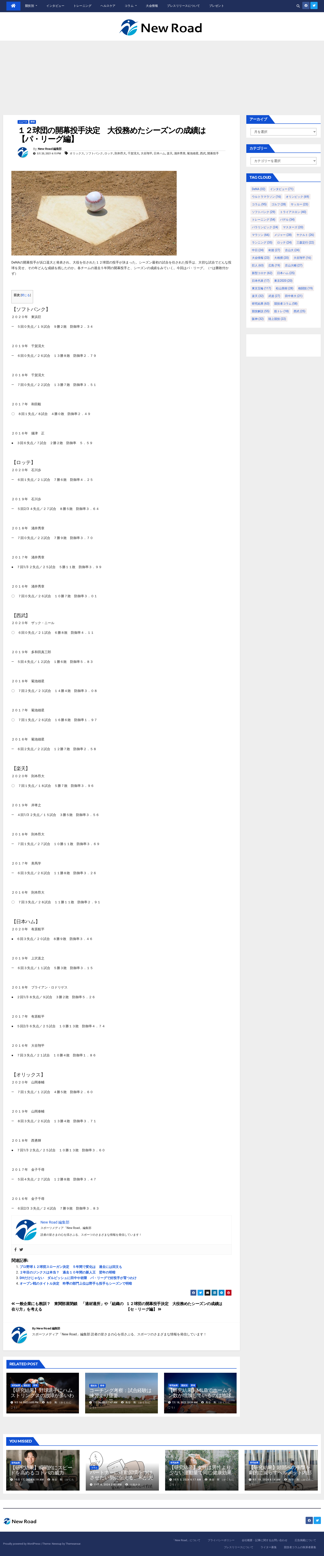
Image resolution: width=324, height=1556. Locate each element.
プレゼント (216, 6)
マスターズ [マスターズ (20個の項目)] (293, 227)
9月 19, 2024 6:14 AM (266, 1479)
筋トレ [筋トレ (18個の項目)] (281, 311)
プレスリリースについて (183, 6)
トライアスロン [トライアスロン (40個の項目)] (293, 212)
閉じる (25, 295)
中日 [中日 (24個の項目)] (258, 250)
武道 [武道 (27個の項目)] (274, 296)
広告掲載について (305, 1540)
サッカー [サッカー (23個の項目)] (299, 204)
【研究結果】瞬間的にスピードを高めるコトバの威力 (41, 1470)
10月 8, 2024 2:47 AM (108, 1484)
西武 (203, 153)
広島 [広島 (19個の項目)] (274, 265)
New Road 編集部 (50, 149)
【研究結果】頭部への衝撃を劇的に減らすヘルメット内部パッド (280, 1472)
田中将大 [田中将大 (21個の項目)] (294, 296)
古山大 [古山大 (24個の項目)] (292, 250)
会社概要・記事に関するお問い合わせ (264, 1540)
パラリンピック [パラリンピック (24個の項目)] (265, 227)
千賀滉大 (133, 153)
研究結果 (16, 1385)
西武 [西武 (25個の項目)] (299, 311)
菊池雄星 (193, 153)
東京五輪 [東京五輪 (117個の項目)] (261, 288)
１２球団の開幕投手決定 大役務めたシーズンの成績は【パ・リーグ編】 (112, 134)
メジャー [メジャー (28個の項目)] (283, 234)
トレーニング (82, 6)
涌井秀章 (180, 153)
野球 (33, 122)
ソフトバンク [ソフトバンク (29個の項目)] (263, 212)
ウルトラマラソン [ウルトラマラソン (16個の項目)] (266, 196)
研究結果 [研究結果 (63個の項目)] (260, 303)
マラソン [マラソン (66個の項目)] (260, 234)
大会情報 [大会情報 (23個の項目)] (260, 257)
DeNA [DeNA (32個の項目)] (258, 189)
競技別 (31, 6)
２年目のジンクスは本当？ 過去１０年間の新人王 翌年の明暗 (68, 1272)
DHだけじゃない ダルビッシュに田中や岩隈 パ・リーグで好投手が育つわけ (78, 1278)
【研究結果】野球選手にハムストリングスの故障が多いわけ (42, 1395)
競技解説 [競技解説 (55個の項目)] (260, 311)
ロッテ (108, 153)
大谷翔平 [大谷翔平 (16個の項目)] (302, 257)
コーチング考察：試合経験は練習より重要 (120, 1393)
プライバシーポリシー (221, 1540)
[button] (298, 6)
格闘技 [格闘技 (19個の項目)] (305, 288)
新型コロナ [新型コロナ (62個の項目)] (262, 273)
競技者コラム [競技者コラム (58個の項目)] (286, 303)
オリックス (77, 153)
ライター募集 (269, 1547)
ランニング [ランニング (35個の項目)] (262, 242)
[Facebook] (15, 1249)
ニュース (23, 122)
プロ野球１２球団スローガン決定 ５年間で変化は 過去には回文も (71, 1267)
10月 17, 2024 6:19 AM (29, 1479)
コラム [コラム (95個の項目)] (259, 204)
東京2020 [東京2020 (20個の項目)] (283, 280)
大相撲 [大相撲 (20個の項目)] (281, 257)
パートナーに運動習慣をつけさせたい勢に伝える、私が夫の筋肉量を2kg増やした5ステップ (122, 1480)
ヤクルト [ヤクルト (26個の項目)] (305, 234)
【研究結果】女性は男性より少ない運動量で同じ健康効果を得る (200, 1472)
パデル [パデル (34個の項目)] (287, 219)
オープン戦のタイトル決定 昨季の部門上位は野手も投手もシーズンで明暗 (76, 1283)
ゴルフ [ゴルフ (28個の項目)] (278, 204)
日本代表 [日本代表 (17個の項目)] (260, 280)
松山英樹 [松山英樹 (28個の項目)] (284, 288)
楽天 (170, 153)
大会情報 (152, 6)
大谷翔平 (146, 153)
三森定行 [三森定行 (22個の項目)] (305, 242)
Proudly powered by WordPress (22, 1543)
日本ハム (159, 153)
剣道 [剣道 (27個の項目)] (274, 250)
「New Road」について (186, 1540)
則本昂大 (120, 153)
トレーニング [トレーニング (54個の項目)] (263, 219)
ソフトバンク (94, 153)
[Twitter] (21, 1249)
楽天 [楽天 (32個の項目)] (258, 296)
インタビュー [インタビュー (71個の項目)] (281, 189)
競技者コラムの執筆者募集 (300, 1547)
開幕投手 (213, 153)
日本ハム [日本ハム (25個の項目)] (286, 273)
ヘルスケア (108, 6)
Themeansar (73, 1543)
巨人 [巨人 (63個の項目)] (258, 265)
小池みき (133, 1484)
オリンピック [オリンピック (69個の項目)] (297, 196)
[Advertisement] (162, 72)
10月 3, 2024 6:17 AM (187, 1479)
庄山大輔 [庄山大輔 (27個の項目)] (294, 265)
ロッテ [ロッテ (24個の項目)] (284, 242)
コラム (131, 6)
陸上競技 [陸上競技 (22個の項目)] (277, 318)
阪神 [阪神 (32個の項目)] (258, 318)
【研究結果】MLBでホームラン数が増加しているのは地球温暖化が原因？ (200, 1395)
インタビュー (55, 6)
